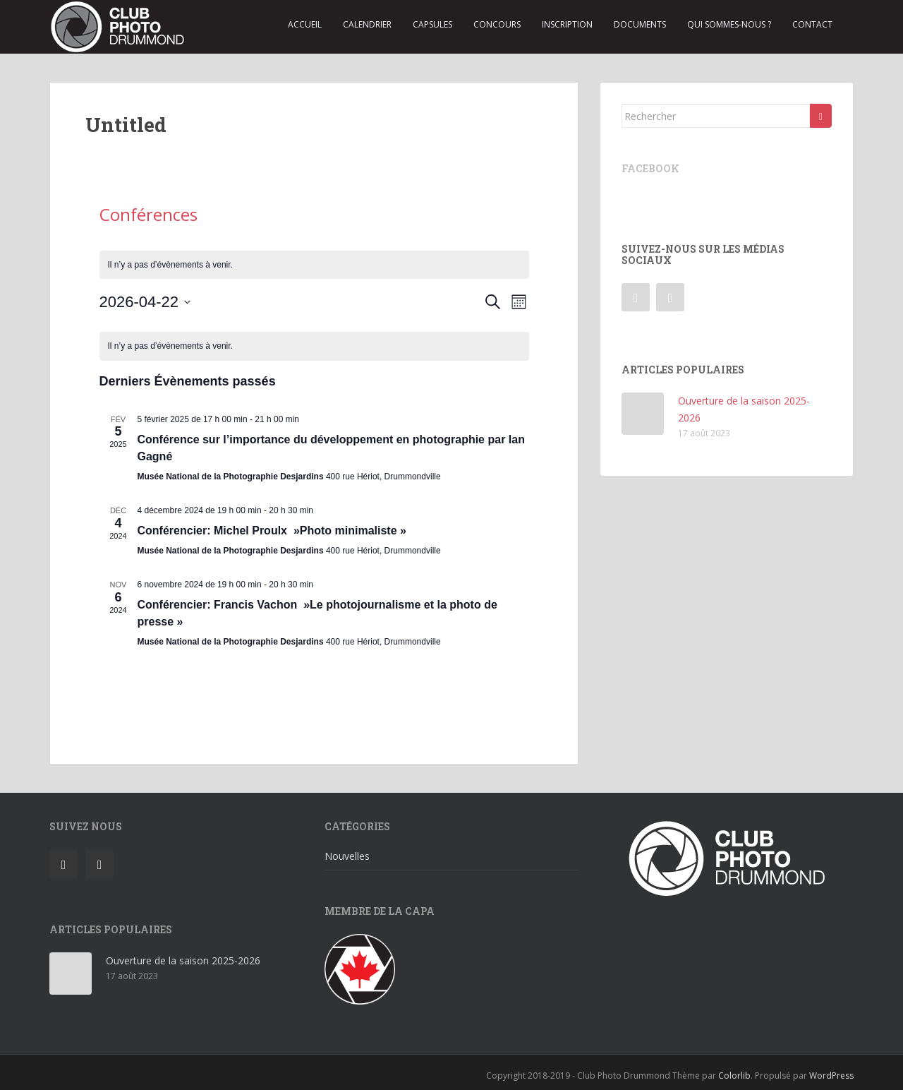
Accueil (305, 24)
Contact (812, 24)
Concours (497, 24)
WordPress (831, 1076)
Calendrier (367, 24)
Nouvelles (347, 856)
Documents (640, 24)
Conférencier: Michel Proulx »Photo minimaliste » (272, 531)
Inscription (567, 24)
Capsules (432, 24)
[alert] (314, 265)
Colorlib (734, 1076)
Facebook (650, 168)
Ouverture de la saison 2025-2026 (183, 960)
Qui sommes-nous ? (729, 24)
